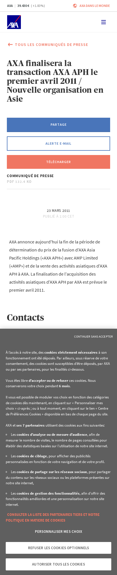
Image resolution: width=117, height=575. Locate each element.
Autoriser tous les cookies (58, 564)
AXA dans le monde (95, 5)
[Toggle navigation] (103, 22)
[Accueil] (14, 22)
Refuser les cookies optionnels (58, 547)
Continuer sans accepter (93, 336)
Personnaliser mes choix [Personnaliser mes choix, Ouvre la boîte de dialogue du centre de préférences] (58, 531)
